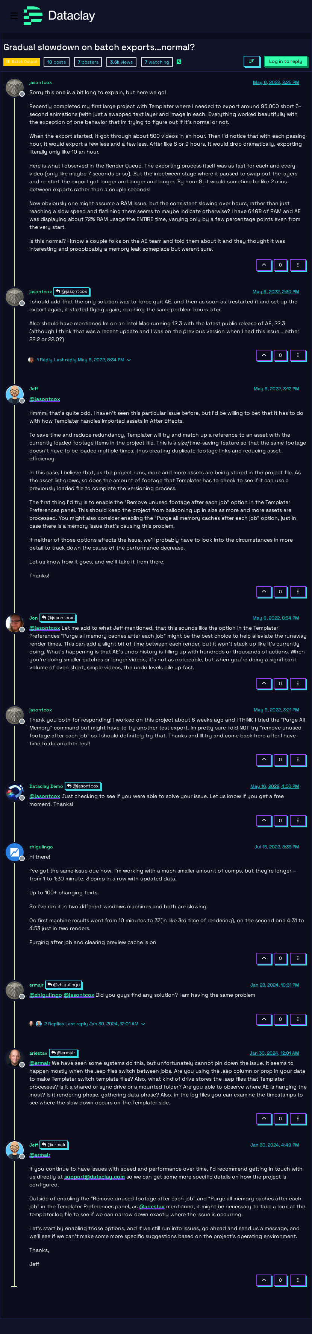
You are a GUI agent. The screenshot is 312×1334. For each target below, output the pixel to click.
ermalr (36, 985)
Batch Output (22, 61)
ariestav (38, 1053)
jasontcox (40, 82)
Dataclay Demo (46, 786)
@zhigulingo (63, 985)
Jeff (33, 389)
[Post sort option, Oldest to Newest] (252, 61)
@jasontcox (71, 291)
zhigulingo (41, 847)
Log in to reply (285, 61)
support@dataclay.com (94, 1176)
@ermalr (63, 1053)
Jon (33, 618)
